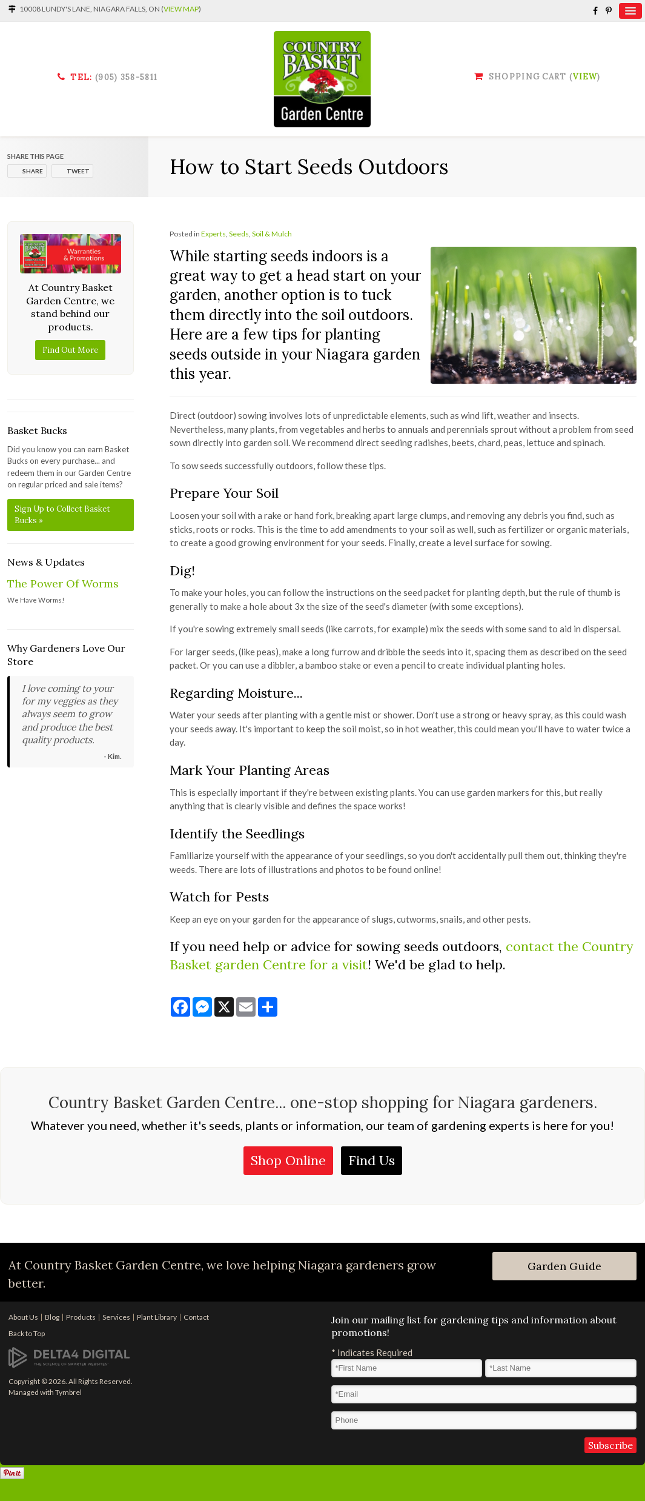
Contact (196, 1317)
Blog (52, 1317)
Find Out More (70, 350)
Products (81, 1317)
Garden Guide (564, 1266)
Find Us (371, 1160)
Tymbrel (68, 1392)
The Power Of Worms (63, 583)
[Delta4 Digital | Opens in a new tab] (69, 1356)
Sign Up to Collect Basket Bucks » (62, 515)
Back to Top (26, 1333)
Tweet (78, 171)
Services (116, 1317)
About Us (23, 1317)
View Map (181, 8)
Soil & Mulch (272, 233)
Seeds (239, 233)
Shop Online (288, 1160)
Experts (213, 233)
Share (32, 171)
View (585, 77)
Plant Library (157, 1317)
